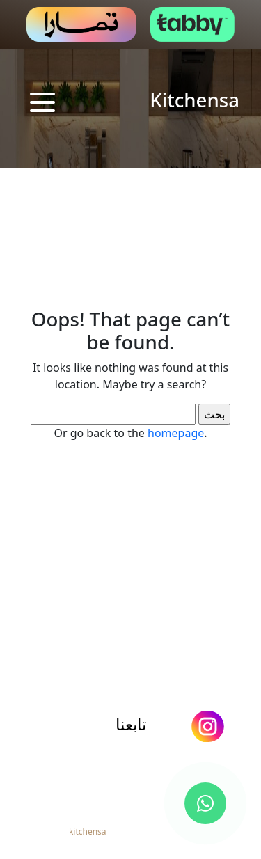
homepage (176, 433)
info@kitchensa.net (135, 757)
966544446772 (136, 781)
